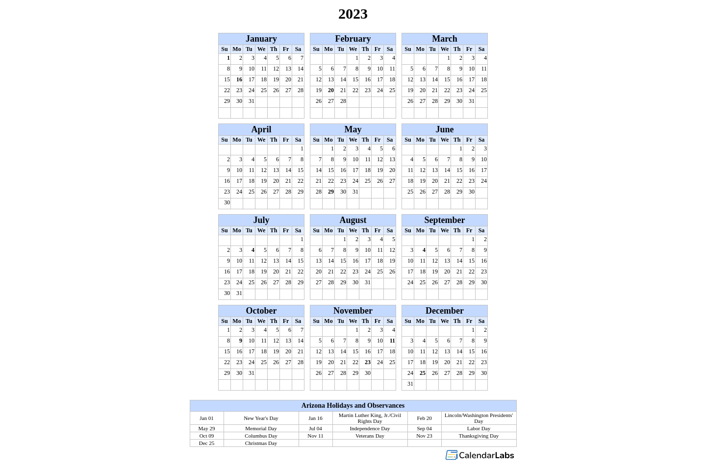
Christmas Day (261, 443)
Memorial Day (261, 428)
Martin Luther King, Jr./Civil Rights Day (370, 418)
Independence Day (370, 428)
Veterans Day (369, 436)
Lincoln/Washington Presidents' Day (479, 418)
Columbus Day (261, 436)
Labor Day (478, 428)
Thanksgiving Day (479, 436)
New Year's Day (261, 418)
